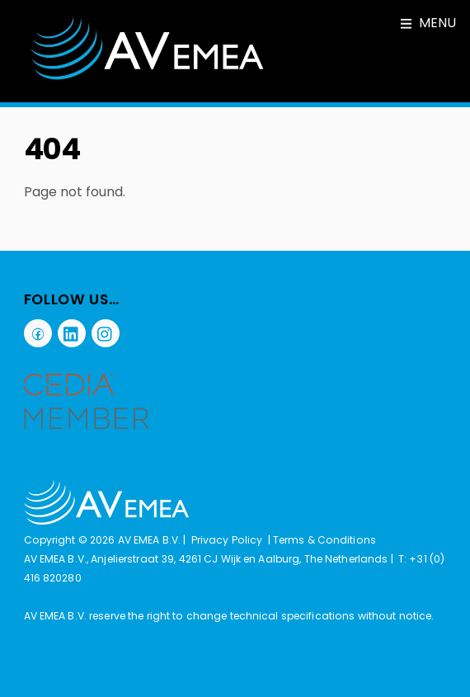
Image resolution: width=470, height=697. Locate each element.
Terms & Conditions (324, 540)
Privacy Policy (227, 540)
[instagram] (106, 332)
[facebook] (38, 332)
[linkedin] (72, 332)
